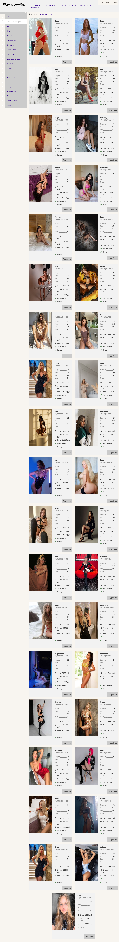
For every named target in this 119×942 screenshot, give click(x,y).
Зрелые (44, 5)
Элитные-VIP (62, 5)
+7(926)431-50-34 (84, 898)
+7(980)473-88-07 (107, 23)
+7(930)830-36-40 (107, 559)
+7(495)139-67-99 (61, 120)
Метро (89, 5)
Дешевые (52, 5)
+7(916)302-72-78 (107, 511)
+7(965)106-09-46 (61, 849)
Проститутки (35, 5)
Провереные (73, 5)
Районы (82, 5)
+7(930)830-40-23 (107, 704)
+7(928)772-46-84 (61, 365)
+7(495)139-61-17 (107, 120)
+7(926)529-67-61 (61, 511)
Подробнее (67, 62)
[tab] (33, 14)
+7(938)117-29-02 (61, 317)
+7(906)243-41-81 (61, 23)
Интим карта (35, 7)
